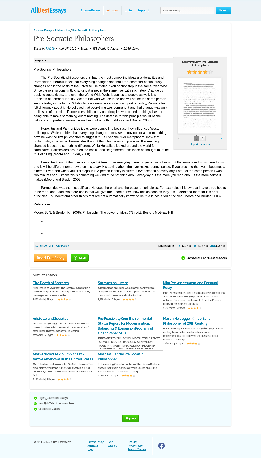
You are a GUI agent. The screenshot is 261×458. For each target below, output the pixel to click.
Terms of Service (137, 449)
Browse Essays (90, 10)
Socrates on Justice (113, 282)
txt (179, 245)
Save (80, 258)
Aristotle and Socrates (50, 318)
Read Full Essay (50, 257)
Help (110, 442)
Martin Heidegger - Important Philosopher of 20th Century (186, 321)
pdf (194, 245)
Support (143, 10)
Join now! (112, 10)
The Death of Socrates (51, 282)
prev (179, 138)
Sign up (130, 418)
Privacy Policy (135, 445)
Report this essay (200, 144)
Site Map (132, 442)
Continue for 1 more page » (52, 245)
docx (212, 245)
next (221, 138)
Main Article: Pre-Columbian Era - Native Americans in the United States (63, 356)
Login (128, 10)
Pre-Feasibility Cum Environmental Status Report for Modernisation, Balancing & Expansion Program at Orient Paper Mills (125, 325)
